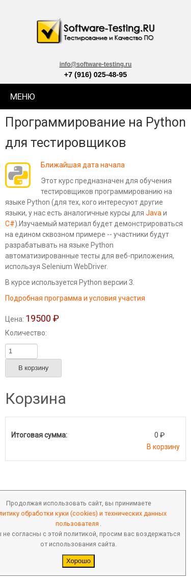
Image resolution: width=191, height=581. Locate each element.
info (96, 64)
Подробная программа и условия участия (75, 298)
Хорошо (78, 561)
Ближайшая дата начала (83, 165)
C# (10, 224)
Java (153, 213)
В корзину (163, 447)
